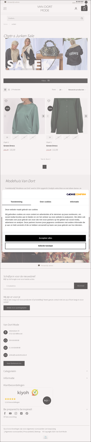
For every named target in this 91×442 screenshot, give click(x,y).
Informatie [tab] (74, 202)
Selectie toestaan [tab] (45, 246)
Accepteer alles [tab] (45, 238)
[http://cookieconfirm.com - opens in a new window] (76, 194)
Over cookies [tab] (45, 202)
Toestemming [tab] (16, 202)
